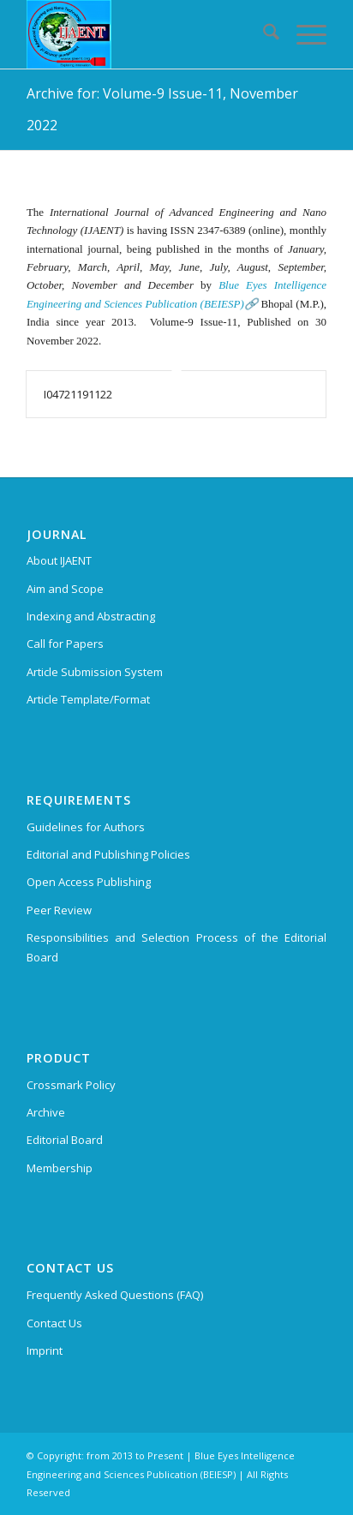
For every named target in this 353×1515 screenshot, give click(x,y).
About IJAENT (59, 560)
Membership (60, 1168)
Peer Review (59, 910)
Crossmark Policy (71, 1085)
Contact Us (54, 1323)
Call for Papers (65, 643)
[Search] (262, 34)
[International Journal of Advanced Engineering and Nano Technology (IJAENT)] (146, 34)
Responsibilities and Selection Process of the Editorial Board (176, 947)
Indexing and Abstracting (91, 616)
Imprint (45, 1350)
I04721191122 (78, 394)
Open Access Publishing (89, 881)
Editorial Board (65, 1139)
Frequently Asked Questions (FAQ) (115, 1294)
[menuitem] (262, 34)
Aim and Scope (65, 588)
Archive (46, 1112)
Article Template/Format (88, 699)
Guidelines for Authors (86, 827)
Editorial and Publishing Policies (108, 854)
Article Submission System (95, 672)
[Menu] (302, 34)
